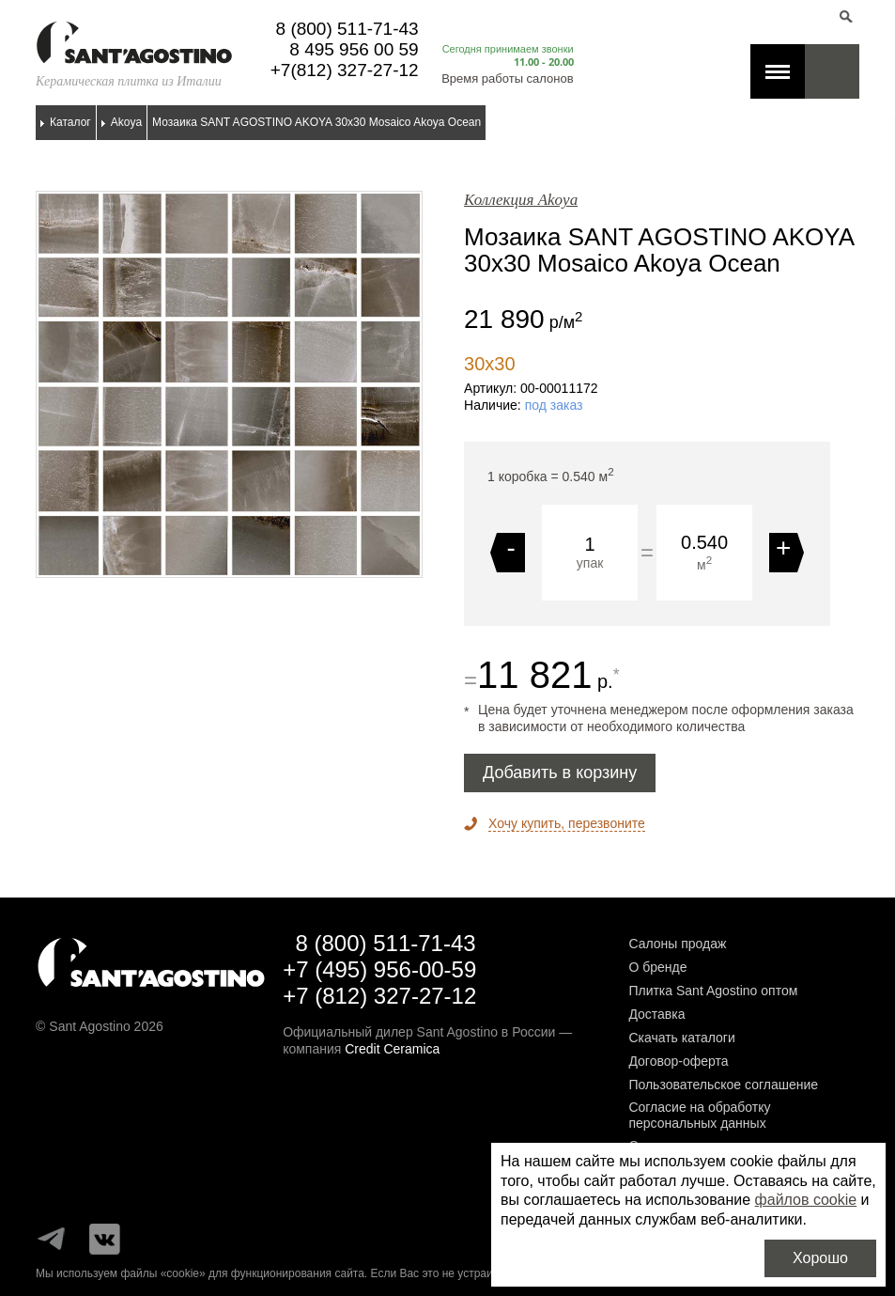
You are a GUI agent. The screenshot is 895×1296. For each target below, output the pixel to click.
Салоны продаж (677, 943)
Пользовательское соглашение (723, 1084)
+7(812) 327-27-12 (344, 70)
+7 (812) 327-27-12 (379, 995)
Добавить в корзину (560, 772)
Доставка (656, 1014)
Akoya (126, 122)
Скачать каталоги (681, 1037)
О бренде (657, 967)
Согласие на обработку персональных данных (699, 1115)
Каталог (70, 122)
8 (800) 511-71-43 (347, 29)
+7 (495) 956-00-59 (379, 969)
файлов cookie (806, 1200)
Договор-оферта (678, 1061)
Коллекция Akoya (521, 200)
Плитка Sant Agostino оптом (712, 990)
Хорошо (820, 1258)
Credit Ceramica (392, 1048)
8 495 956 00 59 (353, 49)
